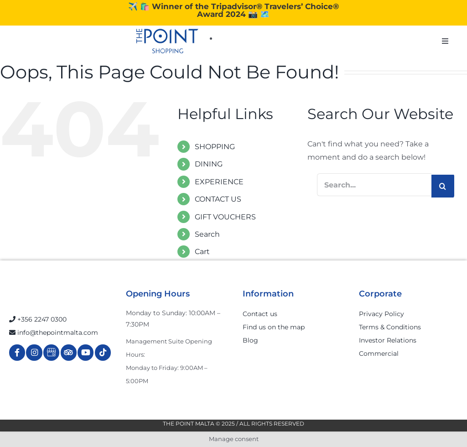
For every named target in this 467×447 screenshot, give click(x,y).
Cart (202, 251)
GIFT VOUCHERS (225, 217)
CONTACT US (218, 199)
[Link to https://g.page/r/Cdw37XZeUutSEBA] (51, 352)
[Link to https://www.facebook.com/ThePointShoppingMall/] (17, 352)
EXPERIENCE (219, 181)
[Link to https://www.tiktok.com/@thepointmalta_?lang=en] (103, 352)
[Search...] (374, 184)
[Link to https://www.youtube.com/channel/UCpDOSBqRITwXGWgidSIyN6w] (85, 352)
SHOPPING (215, 146)
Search (207, 234)
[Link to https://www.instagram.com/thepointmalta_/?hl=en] (34, 352)
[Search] (442, 186)
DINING (209, 164)
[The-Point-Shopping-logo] (167, 41)
